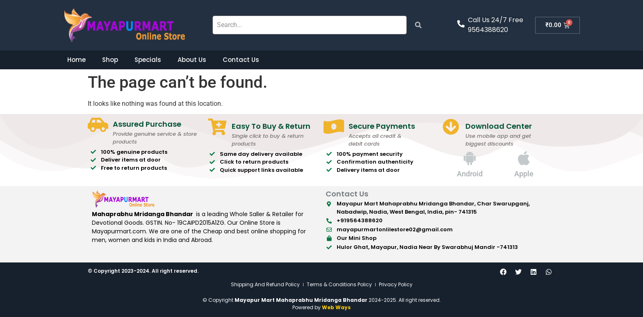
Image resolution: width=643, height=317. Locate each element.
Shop (110, 59)
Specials (148, 59)
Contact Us (241, 59)
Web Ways (336, 307)
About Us (192, 59)
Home (76, 59)
